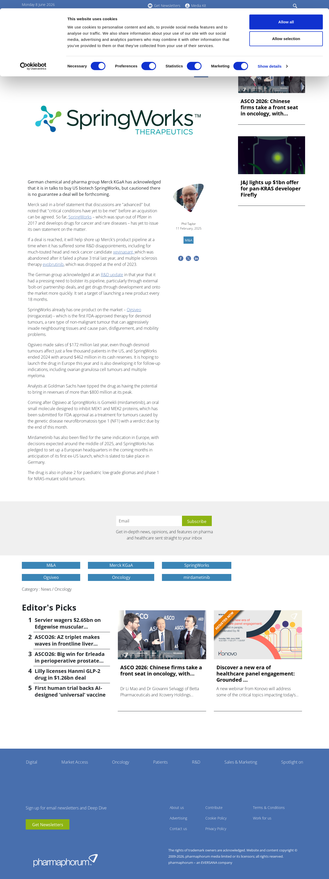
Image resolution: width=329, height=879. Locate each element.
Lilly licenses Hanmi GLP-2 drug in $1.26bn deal (67, 674)
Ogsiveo (134, 309)
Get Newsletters (47, 824)
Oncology (120, 762)
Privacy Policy (215, 828)
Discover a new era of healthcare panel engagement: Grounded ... (255, 673)
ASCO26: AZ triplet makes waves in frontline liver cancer (67, 643)
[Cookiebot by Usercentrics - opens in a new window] (33, 58)
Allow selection (286, 30)
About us (177, 807)
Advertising (178, 818)
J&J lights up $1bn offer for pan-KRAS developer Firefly (271, 188)
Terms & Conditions (269, 807)
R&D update (112, 274)
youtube (29, 837)
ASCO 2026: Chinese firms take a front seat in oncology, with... (269, 107)
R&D (196, 762)
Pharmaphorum (66, 860)
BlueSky (45, 837)
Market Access (74, 762)
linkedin (37, 837)
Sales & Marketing (240, 762)
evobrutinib (53, 264)
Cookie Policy (215, 818)
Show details (270, 58)
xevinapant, (124, 252)
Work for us (262, 818)
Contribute (214, 807)
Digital (31, 762)
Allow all (286, 13)
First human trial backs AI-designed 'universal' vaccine (70, 691)
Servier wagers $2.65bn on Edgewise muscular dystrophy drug (68, 626)
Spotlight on (292, 762)
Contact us (178, 828)
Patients (160, 762)
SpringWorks (80, 217)
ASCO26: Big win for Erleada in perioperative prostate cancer (70, 660)
